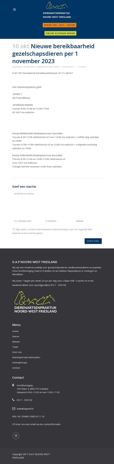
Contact (16, 367)
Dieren (15, 336)
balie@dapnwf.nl (25, 408)
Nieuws (16, 341)
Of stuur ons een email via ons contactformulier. (36, 424)
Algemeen (42, 66)
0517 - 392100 (58, 285)
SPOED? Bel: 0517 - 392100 (59, 25)
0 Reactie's (68, 66)
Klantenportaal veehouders (26, 357)
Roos (56, 66)
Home (15, 331)
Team (15, 346)
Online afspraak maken (60, 33)
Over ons (17, 352)
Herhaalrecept (19, 362)
